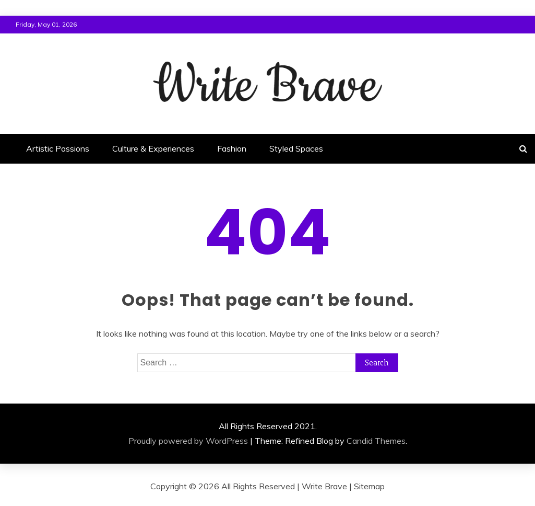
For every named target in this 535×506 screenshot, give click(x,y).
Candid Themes (376, 440)
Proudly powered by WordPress (188, 440)
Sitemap (369, 486)
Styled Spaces (296, 148)
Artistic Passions (57, 148)
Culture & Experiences (153, 148)
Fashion (231, 148)
